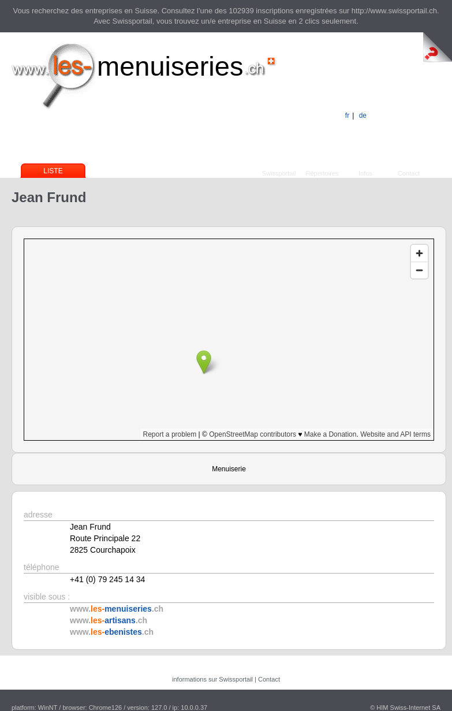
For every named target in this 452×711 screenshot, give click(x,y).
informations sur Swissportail (212, 679)
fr (347, 115)
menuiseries (170, 66)
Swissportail (279, 173)
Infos (365, 173)
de (363, 115)
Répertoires (322, 173)
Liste (52, 171)
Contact (409, 173)
